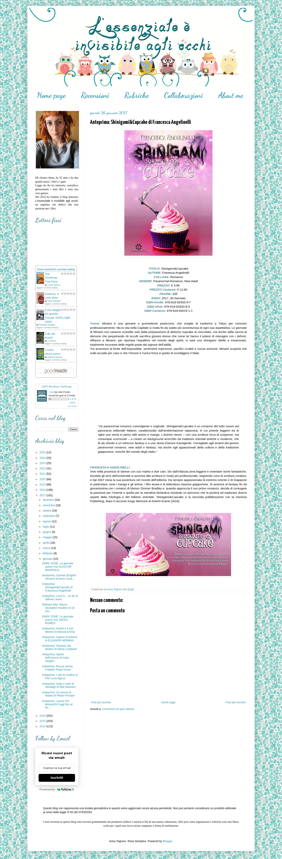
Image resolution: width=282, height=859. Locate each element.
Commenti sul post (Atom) (118, 709)
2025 (43, 452)
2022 (43, 468)
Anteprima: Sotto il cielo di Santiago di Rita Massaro (59, 685)
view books (72, 406)
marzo (47, 548)
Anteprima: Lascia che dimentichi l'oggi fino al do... (57, 704)
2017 (43, 495)
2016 (43, 715)
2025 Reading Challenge (57, 386)
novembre (49, 505)
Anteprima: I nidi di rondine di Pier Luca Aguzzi (60, 676)
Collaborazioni (183, 95)
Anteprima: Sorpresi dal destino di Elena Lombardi (59, 647)
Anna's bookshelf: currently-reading (56, 269)
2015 (43, 721)
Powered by (57, 789)
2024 (43, 457)
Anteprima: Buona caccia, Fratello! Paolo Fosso (57, 668)
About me (230, 95)
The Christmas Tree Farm (51, 277)
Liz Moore (51, 341)
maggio (47, 537)
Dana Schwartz (54, 301)
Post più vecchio (236, 702)
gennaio (48, 558)
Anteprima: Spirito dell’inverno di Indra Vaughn (55, 658)
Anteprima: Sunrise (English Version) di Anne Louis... (59, 577)
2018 (43, 489)
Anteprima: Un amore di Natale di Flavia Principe (58, 694)
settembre (49, 515)
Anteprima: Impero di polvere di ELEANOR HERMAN (59, 638)
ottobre (47, 510)
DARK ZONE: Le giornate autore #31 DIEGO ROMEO (57, 620)
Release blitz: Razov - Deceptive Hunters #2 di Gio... (58, 608)
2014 (43, 726)
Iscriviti (57, 778)
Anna (51, 392)
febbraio (48, 553)
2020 (43, 479)
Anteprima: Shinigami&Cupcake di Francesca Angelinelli (57, 587)
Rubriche (136, 95)
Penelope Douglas (47, 325)
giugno (47, 532)
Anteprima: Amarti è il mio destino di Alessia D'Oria (58, 630)
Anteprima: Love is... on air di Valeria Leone (60, 597)
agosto (47, 521)
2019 (43, 484)
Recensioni (95, 95)
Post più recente (101, 702)
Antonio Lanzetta (54, 357)
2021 (43, 473)
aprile (46, 542)
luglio (46, 526)
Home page (51, 95)
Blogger (167, 841)
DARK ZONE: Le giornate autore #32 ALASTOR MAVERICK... (57, 567)
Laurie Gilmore (53, 285)
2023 (43, 463)
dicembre (49, 499)
